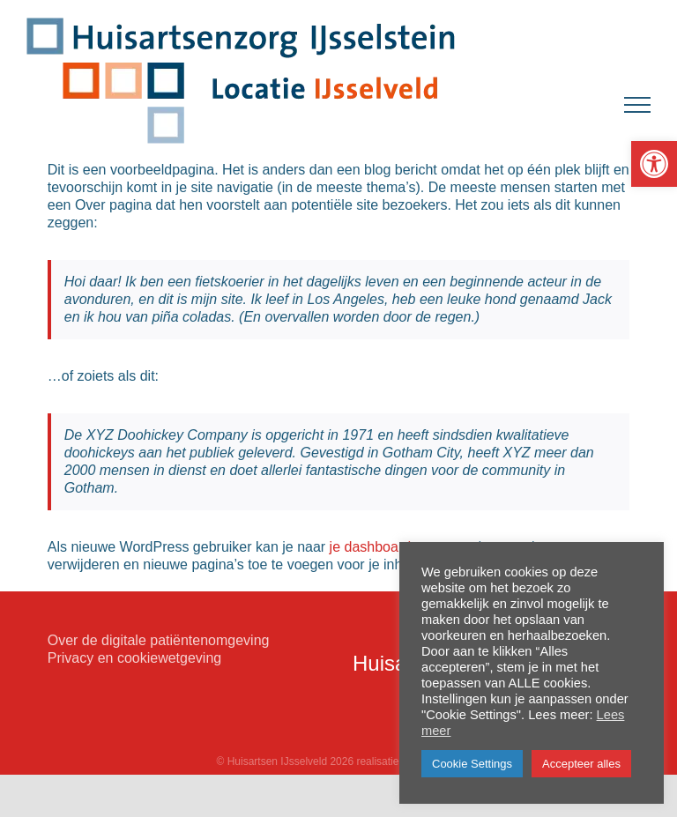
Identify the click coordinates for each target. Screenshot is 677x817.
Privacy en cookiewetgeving (134, 657)
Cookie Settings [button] (472, 763)
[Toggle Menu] (637, 105)
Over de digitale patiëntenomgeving (159, 640)
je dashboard (371, 546)
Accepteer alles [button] (581, 763)
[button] (654, 164)
